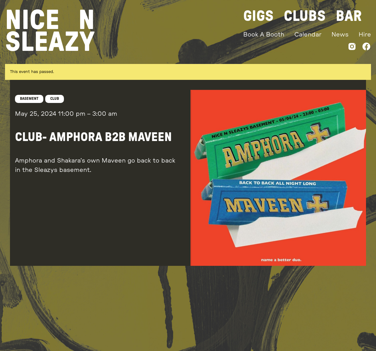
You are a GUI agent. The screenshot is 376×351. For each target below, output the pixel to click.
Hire (365, 35)
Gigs (258, 16)
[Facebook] (366, 48)
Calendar (307, 35)
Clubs (305, 16)
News (340, 35)
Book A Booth (263, 35)
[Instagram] (352, 48)
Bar (349, 16)
